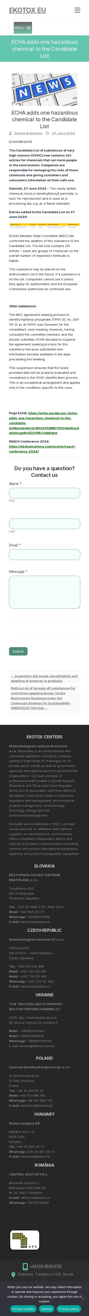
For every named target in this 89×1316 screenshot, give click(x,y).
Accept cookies (23, 1309)
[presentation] (45, 626)
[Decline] (83, 1298)
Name (15, 483)
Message (18, 571)
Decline (46, 1309)
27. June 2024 (63, 133)
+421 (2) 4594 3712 (46, 1266)
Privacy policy (69, 1309)
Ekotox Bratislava (28, 133)
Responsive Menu (77, 10)
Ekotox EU (27, 10)
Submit (18, 651)
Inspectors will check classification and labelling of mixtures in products (44, 678)
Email (15, 545)
